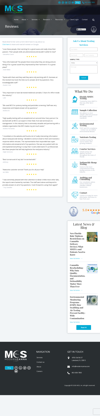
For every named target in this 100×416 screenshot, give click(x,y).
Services (36, 19)
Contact (85, 19)
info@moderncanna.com (81, 366)
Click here (6, 44)
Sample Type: (75, 59)
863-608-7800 (77, 373)
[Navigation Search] (93, 20)
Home (16, 19)
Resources (60, 19)
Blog (76, 3)
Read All (84, 327)
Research (47, 19)
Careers (39, 371)
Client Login (74, 19)
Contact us (40, 362)
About (25, 19)
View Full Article (75, 258)
